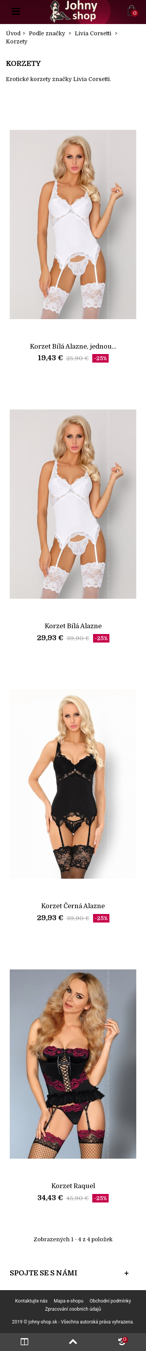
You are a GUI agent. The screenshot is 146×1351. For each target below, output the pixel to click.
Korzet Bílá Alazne (73, 626)
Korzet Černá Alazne (73, 906)
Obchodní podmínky (110, 1301)
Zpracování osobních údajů (73, 1309)
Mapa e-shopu (68, 1301)
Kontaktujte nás (31, 1301)
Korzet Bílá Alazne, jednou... (73, 346)
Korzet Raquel (73, 1186)
